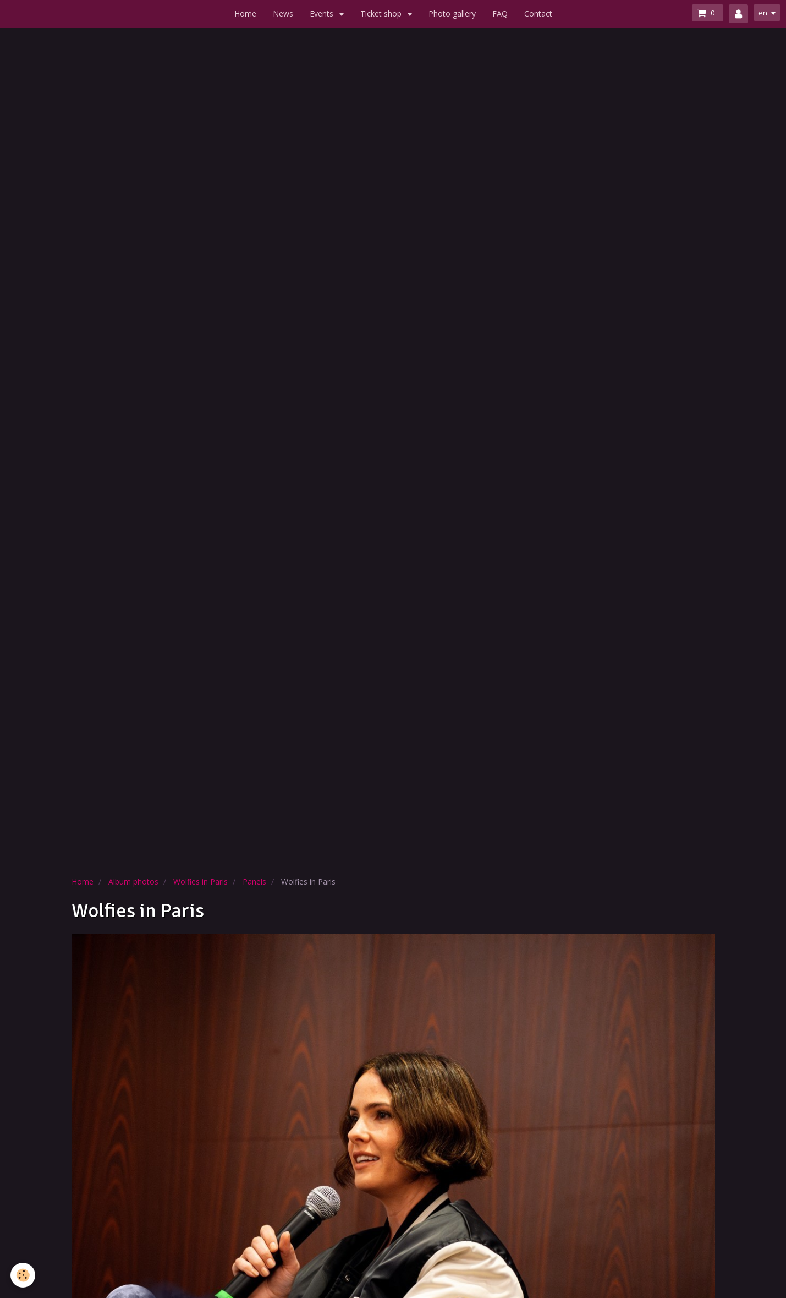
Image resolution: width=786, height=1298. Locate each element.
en (761, 13)
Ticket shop (382, 13)
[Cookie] (23, 1275)
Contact (538, 13)
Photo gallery (452, 13)
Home (245, 13)
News (283, 13)
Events (323, 13)
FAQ (500, 13)
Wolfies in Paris (200, 881)
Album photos (133, 881)
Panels (254, 881)
